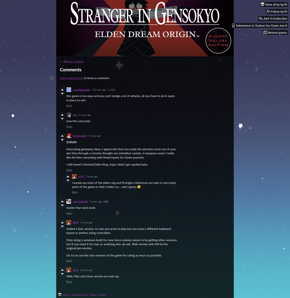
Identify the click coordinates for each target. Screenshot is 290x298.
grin (75, 114)
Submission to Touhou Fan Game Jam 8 (259, 25)
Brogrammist (80, 135)
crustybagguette (81, 89)
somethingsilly (80, 201)
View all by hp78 (79, 294)
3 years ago (85, 114)
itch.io (66, 294)
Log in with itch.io (71, 78)
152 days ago (99, 89)
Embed (102, 294)
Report (93, 294)
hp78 (81, 176)
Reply (69, 105)
